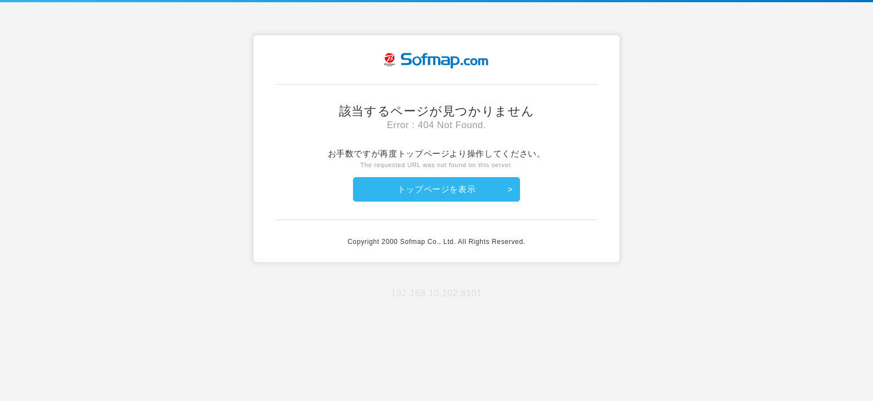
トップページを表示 (437, 189)
